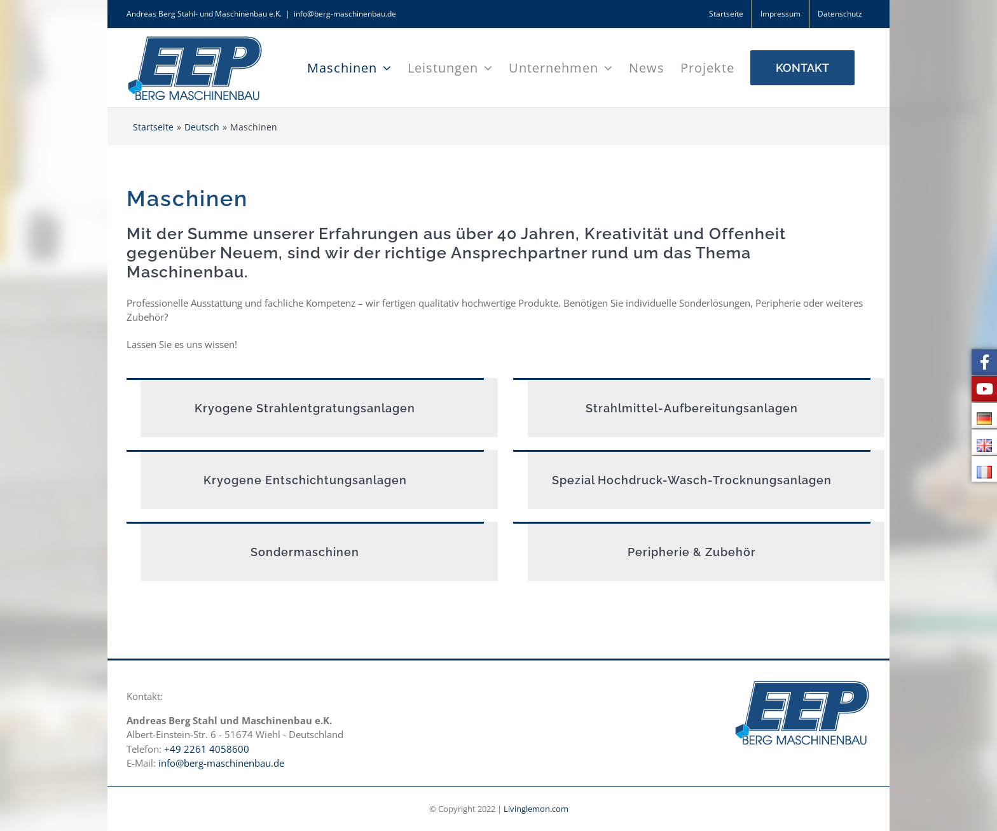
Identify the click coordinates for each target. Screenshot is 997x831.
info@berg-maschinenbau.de (345, 13)
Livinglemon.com (536, 808)
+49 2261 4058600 (206, 749)
